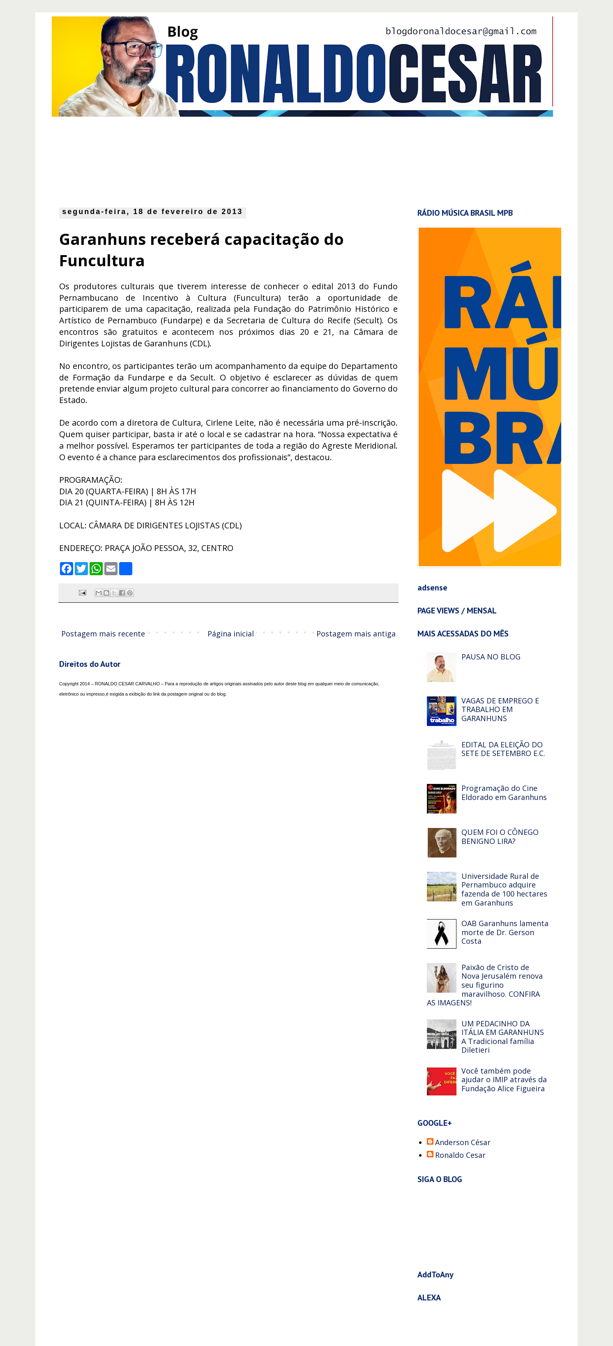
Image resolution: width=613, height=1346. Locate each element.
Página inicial (230, 633)
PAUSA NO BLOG (491, 656)
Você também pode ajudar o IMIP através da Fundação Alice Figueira (504, 1079)
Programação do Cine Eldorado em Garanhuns (504, 792)
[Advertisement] (259, 160)
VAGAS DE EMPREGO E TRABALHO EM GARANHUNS (500, 709)
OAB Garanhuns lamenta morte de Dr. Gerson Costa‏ (504, 932)
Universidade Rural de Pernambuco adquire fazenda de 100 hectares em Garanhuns (504, 889)
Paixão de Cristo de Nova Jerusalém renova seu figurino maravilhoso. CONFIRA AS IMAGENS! (485, 984)
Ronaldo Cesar (460, 1155)
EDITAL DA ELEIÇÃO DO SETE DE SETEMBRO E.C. (503, 749)
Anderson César (463, 1142)
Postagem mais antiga (356, 633)
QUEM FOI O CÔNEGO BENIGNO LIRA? (500, 836)
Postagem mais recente (103, 633)
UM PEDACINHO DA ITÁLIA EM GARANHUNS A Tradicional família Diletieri (502, 1037)
